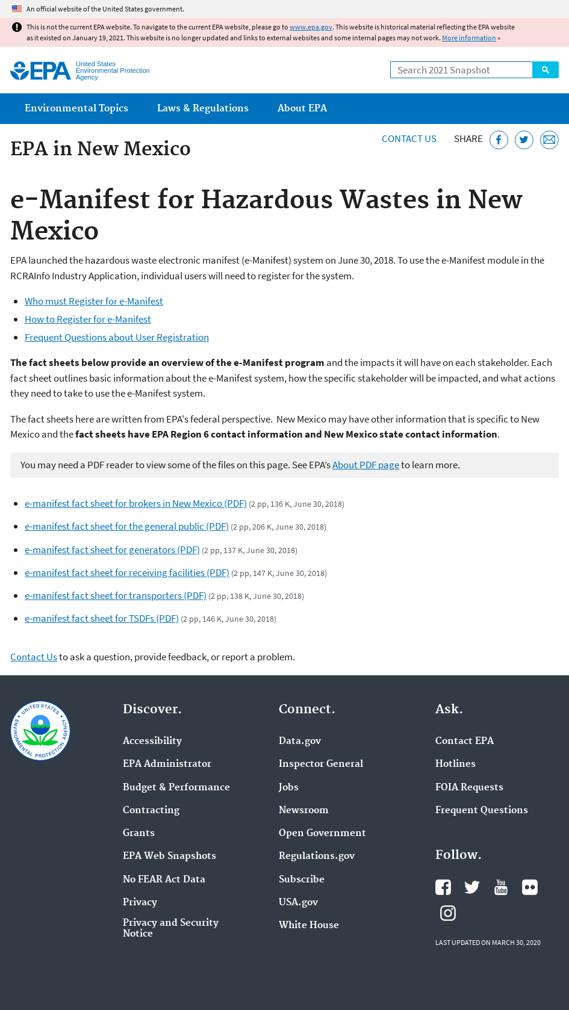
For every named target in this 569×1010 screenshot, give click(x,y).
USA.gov (298, 902)
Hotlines (455, 764)
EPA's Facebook (443, 887)
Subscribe (302, 880)
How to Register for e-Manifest (88, 319)
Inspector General (321, 764)
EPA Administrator (167, 764)
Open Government (322, 833)
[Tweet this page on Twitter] (524, 140)
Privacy (140, 902)
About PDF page (365, 464)
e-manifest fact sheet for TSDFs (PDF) (102, 618)
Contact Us (409, 138)
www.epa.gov (311, 26)
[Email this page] (549, 140)
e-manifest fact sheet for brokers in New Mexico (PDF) (136, 503)
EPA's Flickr (530, 887)
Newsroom (304, 810)
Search (545, 69)
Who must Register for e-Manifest (94, 301)
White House (309, 925)
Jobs (289, 787)
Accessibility (152, 741)
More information (469, 37)
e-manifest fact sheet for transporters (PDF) (116, 595)
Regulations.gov (317, 856)
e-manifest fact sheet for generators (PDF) (112, 549)
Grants (139, 833)
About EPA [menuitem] (302, 108)
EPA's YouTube (501, 887)
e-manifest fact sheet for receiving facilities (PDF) (127, 572)
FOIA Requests (469, 787)
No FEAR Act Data (164, 880)
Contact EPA (464, 741)
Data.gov (300, 741)
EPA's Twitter (472, 887)
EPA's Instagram (448, 913)
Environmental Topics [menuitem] (76, 108)
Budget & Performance (176, 787)
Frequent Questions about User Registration (117, 337)
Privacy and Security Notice (171, 929)
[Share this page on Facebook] (499, 140)
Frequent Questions (481, 810)
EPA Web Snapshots (169, 856)
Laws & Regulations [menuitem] (203, 108)
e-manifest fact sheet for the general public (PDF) (127, 526)
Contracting (151, 810)
